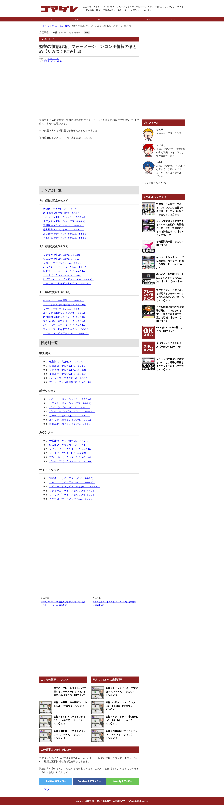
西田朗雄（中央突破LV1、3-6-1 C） (62, 213)
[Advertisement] (89, 85)
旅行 (100, 19)
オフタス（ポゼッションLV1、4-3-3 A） (65, 221)
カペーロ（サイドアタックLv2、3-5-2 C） (66, 333)
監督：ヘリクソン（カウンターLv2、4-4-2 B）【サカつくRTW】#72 (122, 706)
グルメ (124, 19)
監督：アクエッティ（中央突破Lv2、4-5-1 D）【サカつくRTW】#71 (122, 720)
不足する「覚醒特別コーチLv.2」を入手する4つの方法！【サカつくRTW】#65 (170, 277)
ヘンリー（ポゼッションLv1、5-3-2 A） (64, 217)
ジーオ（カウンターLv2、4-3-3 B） (62, 275)
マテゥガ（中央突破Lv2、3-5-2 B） (62, 254)
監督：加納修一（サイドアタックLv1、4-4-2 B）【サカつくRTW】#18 (70, 734)
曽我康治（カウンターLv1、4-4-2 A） (63, 225)
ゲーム (51, 19)
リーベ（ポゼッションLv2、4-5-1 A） (63, 308)
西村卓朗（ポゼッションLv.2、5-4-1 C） (71, 424)
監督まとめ (48, 61)
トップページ (44, 26)
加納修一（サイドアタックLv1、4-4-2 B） (66, 233)
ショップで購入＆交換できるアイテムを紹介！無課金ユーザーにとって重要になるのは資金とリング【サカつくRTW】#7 (170, 228)
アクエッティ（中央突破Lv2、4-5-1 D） (64, 304)
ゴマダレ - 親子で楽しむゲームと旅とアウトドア (109, 801)
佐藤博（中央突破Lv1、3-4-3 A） (61, 209)
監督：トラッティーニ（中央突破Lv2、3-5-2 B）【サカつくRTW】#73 (122, 691)
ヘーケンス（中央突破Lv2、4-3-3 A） (63, 300)
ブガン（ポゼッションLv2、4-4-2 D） (63, 263)
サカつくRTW (64, 26)
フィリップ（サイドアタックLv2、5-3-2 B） (67, 329)
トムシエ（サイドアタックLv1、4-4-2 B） (66, 237)
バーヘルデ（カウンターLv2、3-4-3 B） (64, 325)
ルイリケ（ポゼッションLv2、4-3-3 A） (64, 312)
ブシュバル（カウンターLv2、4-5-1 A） (64, 321)
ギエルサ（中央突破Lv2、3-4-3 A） (62, 258)
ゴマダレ (47, 789)
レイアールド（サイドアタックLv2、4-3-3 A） (68, 279)
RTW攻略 (58, 61)
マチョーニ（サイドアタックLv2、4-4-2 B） (67, 283)
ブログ (172, 19)
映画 (148, 19)
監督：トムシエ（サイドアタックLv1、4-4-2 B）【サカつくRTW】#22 (70, 720)
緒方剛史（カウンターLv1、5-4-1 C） (63, 229)
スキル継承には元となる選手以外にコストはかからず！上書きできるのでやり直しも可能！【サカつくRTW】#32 (170, 314)
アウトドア (75, 19)
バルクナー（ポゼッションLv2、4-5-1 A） (66, 267)
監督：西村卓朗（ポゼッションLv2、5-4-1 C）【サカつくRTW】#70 (122, 734)
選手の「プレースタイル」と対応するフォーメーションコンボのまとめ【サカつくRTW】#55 (70, 691)
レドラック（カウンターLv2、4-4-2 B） (64, 271)
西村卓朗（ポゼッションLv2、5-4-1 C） (64, 317)
